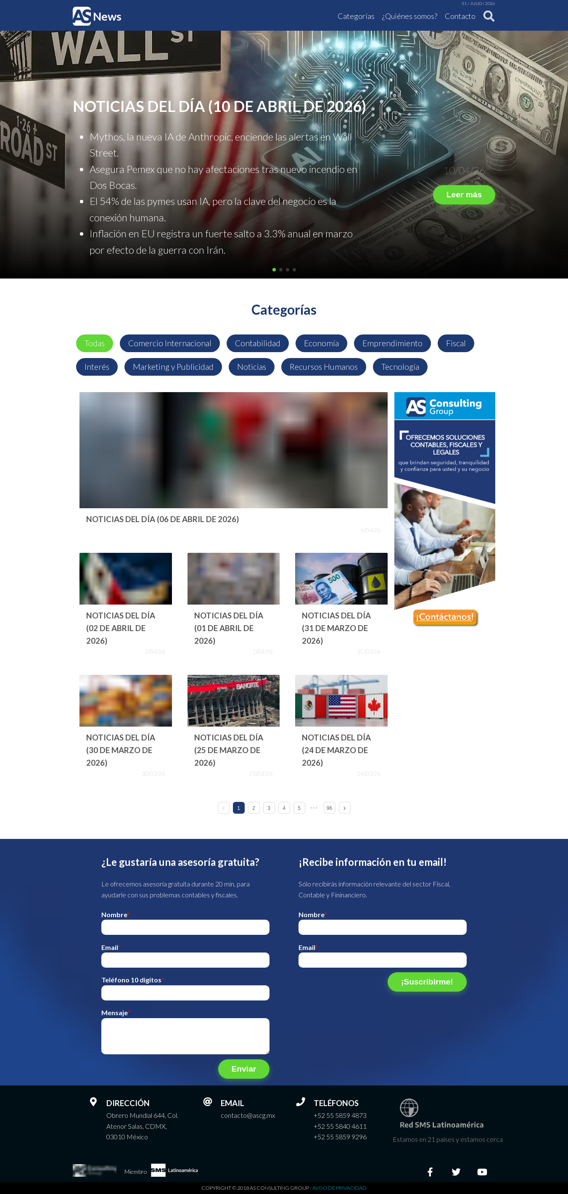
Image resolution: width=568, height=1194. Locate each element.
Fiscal (456, 343)
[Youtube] (482, 1171)
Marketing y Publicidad (173, 366)
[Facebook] (430, 1171)
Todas (95, 343)
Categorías (356, 16)
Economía (321, 343)
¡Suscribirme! (427, 981)
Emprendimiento (392, 343)
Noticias (251, 366)
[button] (274, 269)
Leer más (464, 194)
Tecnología (400, 366)
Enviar (244, 1068)
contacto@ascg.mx (248, 1115)
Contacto (460, 16)
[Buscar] (486, 16)
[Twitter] (456, 1171)
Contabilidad (257, 343)
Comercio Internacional (169, 343)
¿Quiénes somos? (409, 16)
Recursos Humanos (324, 366)
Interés (97, 366)
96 (329, 808)
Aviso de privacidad (339, 1188)
